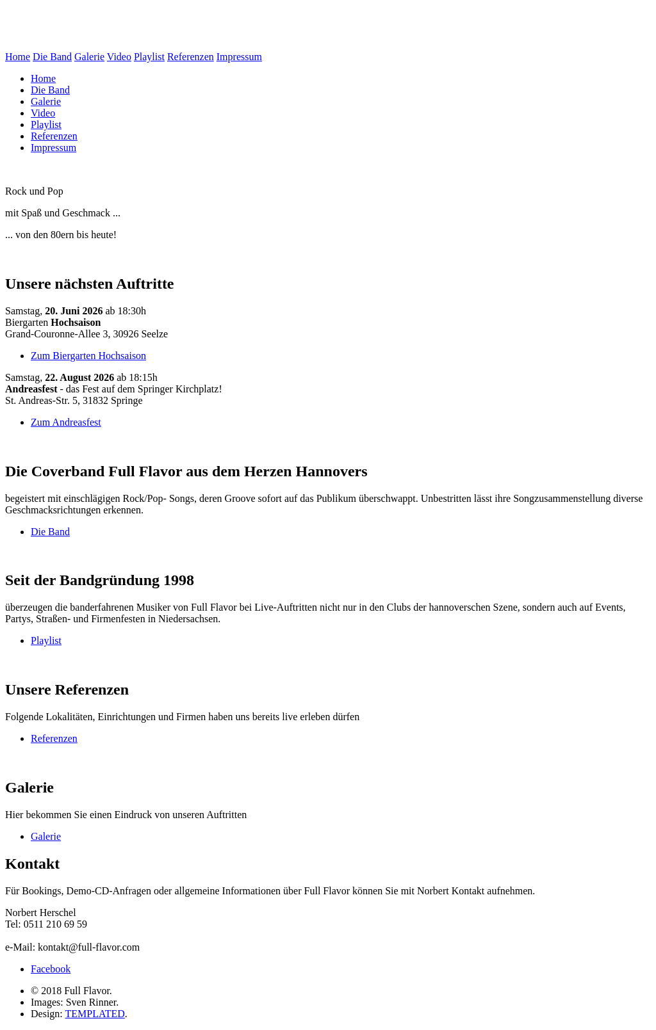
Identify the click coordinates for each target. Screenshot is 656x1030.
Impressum (239, 56)
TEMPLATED (94, 1013)
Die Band (52, 56)
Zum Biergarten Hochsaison (88, 355)
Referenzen (190, 56)
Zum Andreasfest (66, 422)
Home (17, 56)
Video (119, 56)
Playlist (149, 56)
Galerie (89, 56)
